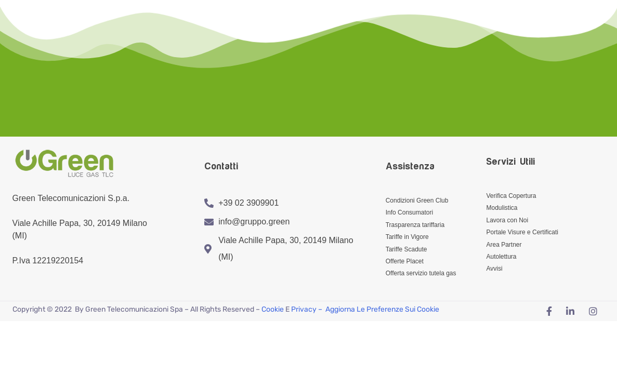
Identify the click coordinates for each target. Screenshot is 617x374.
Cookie (272, 309)
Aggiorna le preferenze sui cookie (382, 309)
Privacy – (307, 309)
